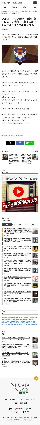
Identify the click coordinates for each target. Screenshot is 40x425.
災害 (34, 322)
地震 (31, 320)
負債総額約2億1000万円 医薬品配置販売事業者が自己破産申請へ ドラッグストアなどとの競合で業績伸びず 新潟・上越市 (17, 240)
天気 (29, 324)
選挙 (16, 324)
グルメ (5, 324)
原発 (26, 320)
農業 (28, 322)
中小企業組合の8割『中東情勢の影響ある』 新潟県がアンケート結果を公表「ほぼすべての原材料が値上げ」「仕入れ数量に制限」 (16, 346)
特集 (24, 7)
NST (22, 317)
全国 (35, 7)
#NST (27, 317)
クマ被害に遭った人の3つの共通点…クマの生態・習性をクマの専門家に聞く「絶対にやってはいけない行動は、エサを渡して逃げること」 (18, 262)
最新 (5, 7)
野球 (23, 322)
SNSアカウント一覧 (8, 417)
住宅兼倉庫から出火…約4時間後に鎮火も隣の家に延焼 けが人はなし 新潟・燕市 (18, 292)
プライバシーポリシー (19, 417)
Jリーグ (5, 135)
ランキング (15, 7)
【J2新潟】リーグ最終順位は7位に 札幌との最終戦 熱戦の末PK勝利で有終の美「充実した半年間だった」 (16, 363)
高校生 (35, 324)
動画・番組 (23, 403)
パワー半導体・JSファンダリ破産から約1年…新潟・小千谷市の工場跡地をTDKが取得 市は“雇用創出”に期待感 (15, 354)
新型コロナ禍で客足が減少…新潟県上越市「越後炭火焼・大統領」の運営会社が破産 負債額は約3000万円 (17, 270)
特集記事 (6, 322)
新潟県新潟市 (14, 317)
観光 (27, 399)
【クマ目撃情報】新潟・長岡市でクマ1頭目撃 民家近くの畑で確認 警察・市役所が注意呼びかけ (18, 247)
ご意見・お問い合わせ (31, 417)
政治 (11, 324)
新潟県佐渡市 (7, 320)
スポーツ (20, 399)
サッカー (34, 317)
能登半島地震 (18, 320)
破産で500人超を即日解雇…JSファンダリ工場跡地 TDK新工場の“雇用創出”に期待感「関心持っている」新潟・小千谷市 (17, 300)
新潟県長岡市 (15, 322)
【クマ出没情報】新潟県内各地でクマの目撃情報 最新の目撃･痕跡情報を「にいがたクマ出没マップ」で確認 (18, 285)
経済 (16, 403)
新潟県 (5, 317)
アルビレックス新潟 (17, 135)
